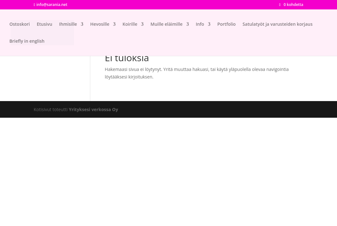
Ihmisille (68, 24)
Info (200, 24)
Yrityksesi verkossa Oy (93, 109)
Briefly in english (27, 41)
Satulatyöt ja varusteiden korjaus (278, 24)
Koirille (130, 24)
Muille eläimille (166, 24)
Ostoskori (19, 24)
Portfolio (226, 24)
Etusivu (44, 24)
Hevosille (99, 24)
